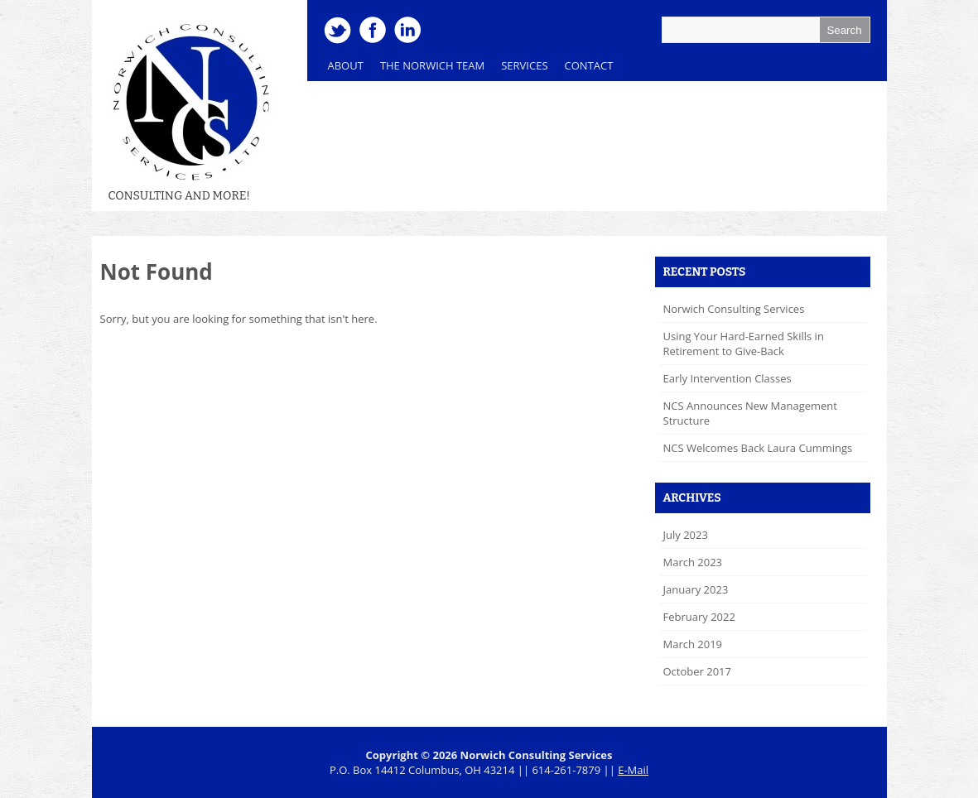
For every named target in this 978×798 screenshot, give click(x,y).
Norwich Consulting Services (734, 308)
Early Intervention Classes (727, 378)
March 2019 (693, 644)
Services (520, 69)
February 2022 (699, 616)
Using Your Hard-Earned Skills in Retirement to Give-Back (743, 343)
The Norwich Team (428, 69)
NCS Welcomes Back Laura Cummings (758, 447)
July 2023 (685, 534)
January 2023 (696, 589)
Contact (589, 65)
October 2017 (697, 671)
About (346, 65)
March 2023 (693, 562)
